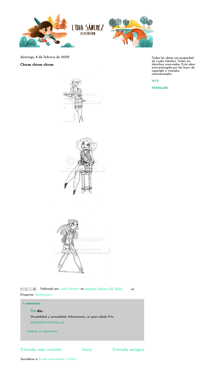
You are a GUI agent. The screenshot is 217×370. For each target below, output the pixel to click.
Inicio (87, 350)
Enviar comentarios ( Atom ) (58, 359)
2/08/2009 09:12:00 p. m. (48, 322)
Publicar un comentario (42, 331)
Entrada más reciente (41, 350)
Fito (34, 311)
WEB (155, 81)
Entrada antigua (128, 350)
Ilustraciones (43, 294)
